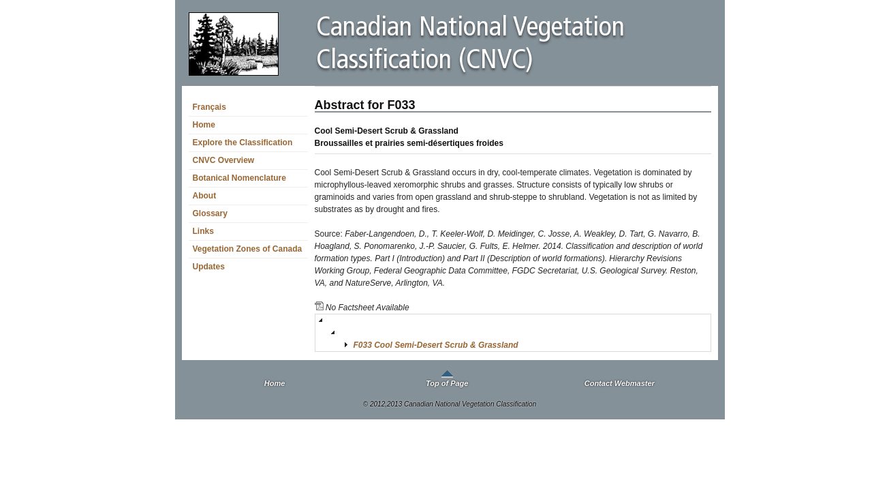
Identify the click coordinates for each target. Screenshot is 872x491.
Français (209, 107)
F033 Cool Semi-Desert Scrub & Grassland (436, 345)
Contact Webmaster (620, 383)
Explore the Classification (243, 142)
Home (204, 125)
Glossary (210, 213)
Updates (209, 266)
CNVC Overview (224, 160)
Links (203, 231)
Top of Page (447, 383)
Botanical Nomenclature (239, 178)
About (205, 195)
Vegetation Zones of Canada (247, 249)
